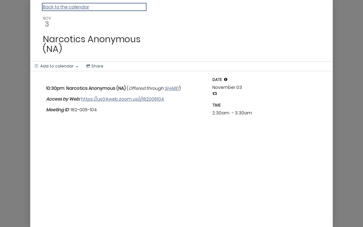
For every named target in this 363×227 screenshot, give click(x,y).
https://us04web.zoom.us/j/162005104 (122, 99)
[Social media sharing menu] (94, 66)
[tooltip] (225, 79)
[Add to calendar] (56, 66)
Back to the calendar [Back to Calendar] (66, 7)
